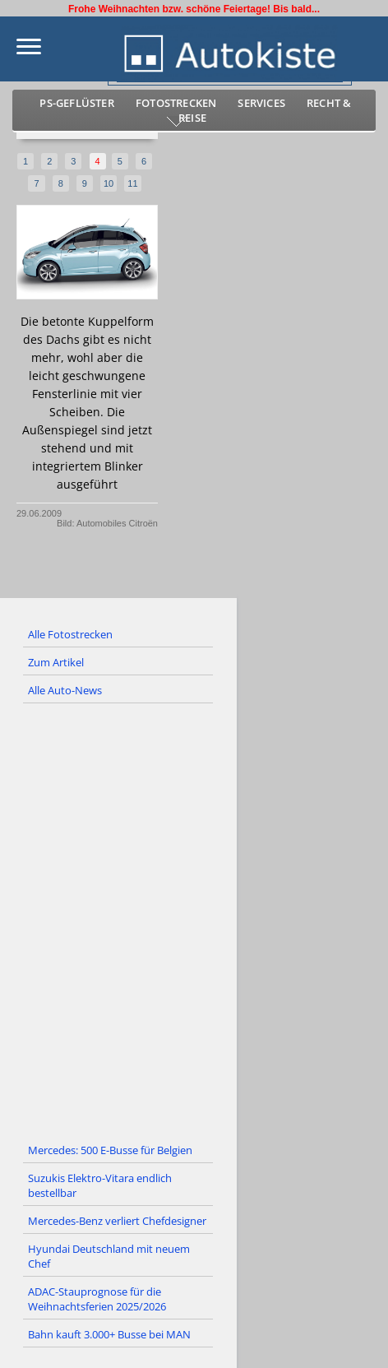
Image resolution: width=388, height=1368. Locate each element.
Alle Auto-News (65, 690)
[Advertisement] (194, 920)
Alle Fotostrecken (70, 634)
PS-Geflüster (76, 102)
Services (261, 102)
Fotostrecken (176, 102)
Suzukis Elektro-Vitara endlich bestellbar (100, 1185)
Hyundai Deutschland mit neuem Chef (109, 1256)
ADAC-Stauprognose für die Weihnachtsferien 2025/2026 (97, 1299)
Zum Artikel (56, 662)
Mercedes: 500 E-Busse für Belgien (110, 1150)
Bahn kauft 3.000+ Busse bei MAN (109, 1334)
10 (108, 183)
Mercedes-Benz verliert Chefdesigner (117, 1220)
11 (132, 183)
